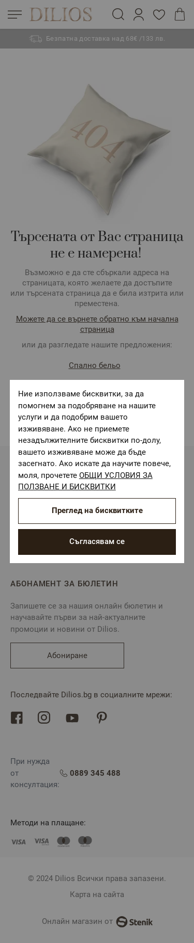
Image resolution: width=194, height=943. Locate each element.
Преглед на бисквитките (97, 510)
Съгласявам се (97, 541)
